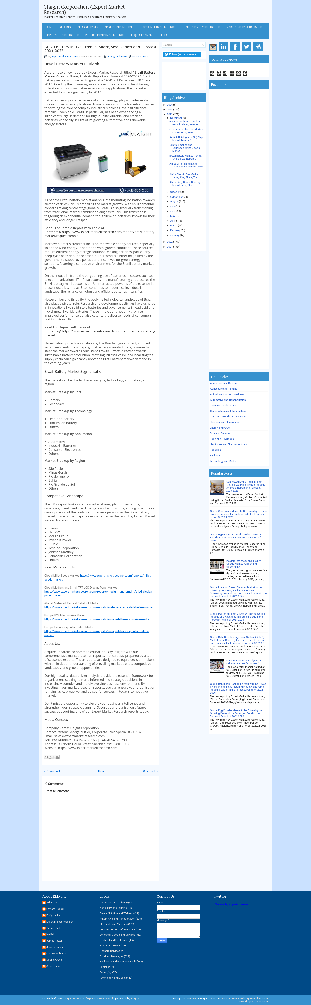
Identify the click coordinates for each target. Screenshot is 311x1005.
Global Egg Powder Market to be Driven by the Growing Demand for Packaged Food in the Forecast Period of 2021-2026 (236, 713)
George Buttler (54, 928)
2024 (170, 109)
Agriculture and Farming (223, 388)
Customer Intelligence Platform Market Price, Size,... (186, 131)
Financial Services (220, 433)
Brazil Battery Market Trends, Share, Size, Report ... (185, 157)
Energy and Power (117, 56)
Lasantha (224, 998)
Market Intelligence (120, 27)
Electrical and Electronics (224, 422)
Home (49, 27)
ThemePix (190, 998)
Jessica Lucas (54, 947)
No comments (140, 56)
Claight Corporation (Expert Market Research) (84, 9)
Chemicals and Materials (224, 405)
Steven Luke (53, 966)
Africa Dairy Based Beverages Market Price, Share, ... (186, 184)
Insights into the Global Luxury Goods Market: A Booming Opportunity (243, 563)
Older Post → (150, 771)
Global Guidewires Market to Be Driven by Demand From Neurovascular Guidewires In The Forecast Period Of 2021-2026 (239, 514)
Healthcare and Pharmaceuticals (228, 444)
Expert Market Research (65, 56)
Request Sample (142, 35)
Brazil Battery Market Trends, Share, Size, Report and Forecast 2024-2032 (100, 49)
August (174, 201)
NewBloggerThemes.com (254, 1001)
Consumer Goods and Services (228, 416)
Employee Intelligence (62, 35)
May (172, 215)
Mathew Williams (56, 953)
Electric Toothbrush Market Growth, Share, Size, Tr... (184, 123)
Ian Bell (50, 934)
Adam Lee (52, 902)
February (175, 230)
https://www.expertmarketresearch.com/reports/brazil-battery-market (99, 333)
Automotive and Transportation (228, 399)
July (172, 206)
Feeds (164, 35)
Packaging (216, 455)
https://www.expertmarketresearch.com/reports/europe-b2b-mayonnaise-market (97, 619)
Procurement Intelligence (104, 35)
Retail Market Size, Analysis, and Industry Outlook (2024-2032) (244, 662)
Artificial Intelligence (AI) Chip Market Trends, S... (186, 139)
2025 (170, 104)
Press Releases (87, 27)
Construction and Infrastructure (228, 411)
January (174, 235)
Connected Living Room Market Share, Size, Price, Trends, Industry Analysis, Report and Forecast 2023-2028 (245, 486)
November (176, 117)
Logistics (215, 449)
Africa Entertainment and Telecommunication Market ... (186, 166)
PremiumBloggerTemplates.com (250, 998)
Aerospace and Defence (224, 383)
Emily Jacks (53, 915)
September (176, 196)
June (173, 211)
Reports (65, 27)
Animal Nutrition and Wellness (227, 394)
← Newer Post (52, 771)
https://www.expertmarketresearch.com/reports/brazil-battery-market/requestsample (99, 234)
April (173, 220)
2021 (170, 246)
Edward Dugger (55, 908)
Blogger (135, 998)
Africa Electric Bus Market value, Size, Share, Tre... (184, 176)
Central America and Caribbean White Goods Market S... (184, 147)
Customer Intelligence (158, 27)
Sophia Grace (54, 959)
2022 (170, 241)
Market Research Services (244, 27)
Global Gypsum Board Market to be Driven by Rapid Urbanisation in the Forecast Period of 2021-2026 (239, 537)
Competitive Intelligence (201, 27)
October (174, 191)
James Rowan (54, 940)
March (173, 225)
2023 (170, 114)
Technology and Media (223, 461)
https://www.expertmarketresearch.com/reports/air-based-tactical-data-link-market (99, 607)
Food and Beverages (222, 438)
